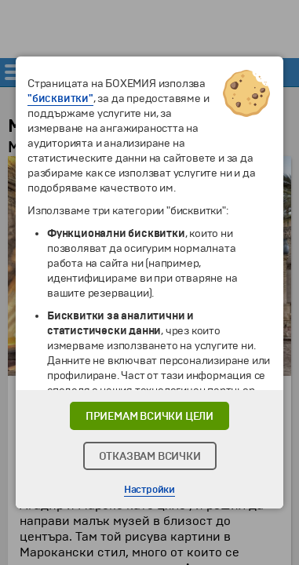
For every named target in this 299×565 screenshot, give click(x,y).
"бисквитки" (60, 98)
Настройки (149, 489)
